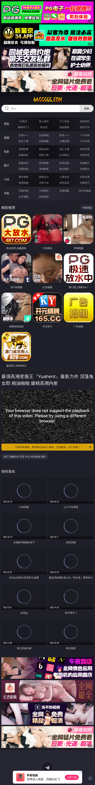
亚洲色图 (44, 163)
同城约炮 (23, 190)
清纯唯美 (44, 168)
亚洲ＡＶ (23, 135)
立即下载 (72, 777)
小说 (6, 179)
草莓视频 (64, 190)
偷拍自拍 (44, 149)
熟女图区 (64, 168)
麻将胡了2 (23, 127)
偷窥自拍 (23, 163)
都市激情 (23, 176)
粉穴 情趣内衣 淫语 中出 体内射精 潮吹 (25, 456)
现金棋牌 (64, 127)
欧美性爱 (85, 149)
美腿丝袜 (23, 168)
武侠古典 (85, 176)
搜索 (86, 108)
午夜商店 (44, 190)
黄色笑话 (64, 182)
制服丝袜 (23, 155)
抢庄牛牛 (85, 127)
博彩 (6, 124)
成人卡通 (64, 149)
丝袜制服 (44, 141)
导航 (6, 193)
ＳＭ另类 (85, 141)
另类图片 (85, 168)
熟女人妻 (23, 141)
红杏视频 (23, 196)
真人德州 (44, 121)
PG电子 (23, 121)
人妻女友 (64, 176)
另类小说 (44, 182)
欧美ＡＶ (64, 135)
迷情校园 (23, 182)
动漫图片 (85, 163)
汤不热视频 (85, 190)
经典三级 (44, 155)
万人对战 (64, 121)
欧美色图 (64, 163)
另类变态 (85, 155)
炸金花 (44, 127)
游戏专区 (85, 121)
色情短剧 (44, 196)
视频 (6, 138)
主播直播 (64, 141)
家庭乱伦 (44, 176)
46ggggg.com (47, 99)
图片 (6, 165)
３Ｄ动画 (85, 135)
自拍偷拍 (44, 135)
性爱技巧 (85, 182)
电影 (6, 151)
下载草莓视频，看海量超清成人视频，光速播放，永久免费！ (53, 447)
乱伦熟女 (64, 155)
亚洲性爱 (23, 149)
